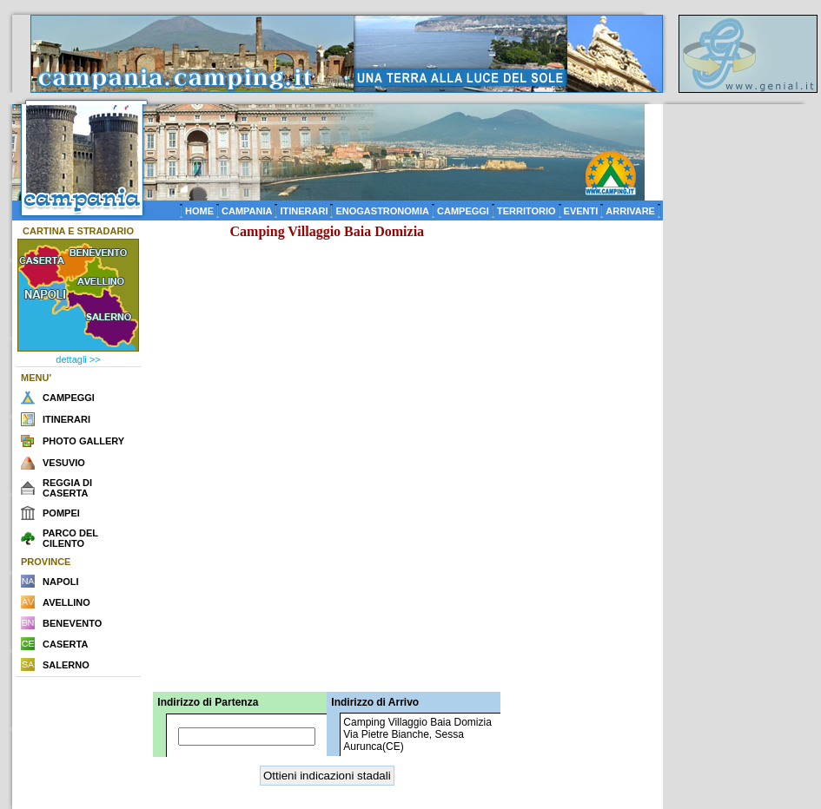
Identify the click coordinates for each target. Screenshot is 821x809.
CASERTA (65, 644)
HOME (199, 211)
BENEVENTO (72, 623)
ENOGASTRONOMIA (382, 211)
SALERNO (66, 665)
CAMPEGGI (463, 211)
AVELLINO (66, 602)
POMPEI (61, 513)
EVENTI (581, 211)
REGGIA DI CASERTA (67, 487)
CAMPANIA (247, 211)
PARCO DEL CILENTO (70, 538)
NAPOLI (61, 581)
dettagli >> (78, 359)
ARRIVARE (630, 211)
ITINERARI (304, 211)
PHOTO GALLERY (83, 441)
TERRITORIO (526, 211)
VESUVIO (64, 462)
